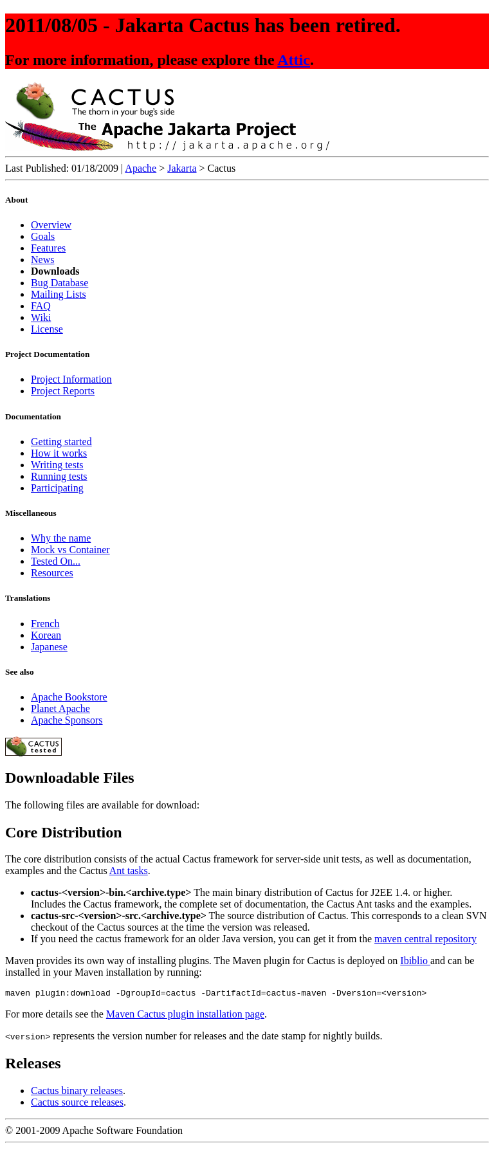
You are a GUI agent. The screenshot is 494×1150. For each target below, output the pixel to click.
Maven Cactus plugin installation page (185, 1015)
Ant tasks (128, 870)
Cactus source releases (77, 1104)
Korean (46, 635)
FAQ (41, 305)
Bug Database (59, 282)
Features (48, 247)
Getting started (61, 441)
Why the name (61, 538)
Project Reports (63, 390)
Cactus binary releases (77, 1092)
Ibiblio (415, 960)
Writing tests (57, 464)
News (42, 259)
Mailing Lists (58, 294)
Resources (52, 572)
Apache (140, 168)
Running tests (59, 476)
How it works (59, 453)
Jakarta (181, 168)
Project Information (71, 379)
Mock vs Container (70, 549)
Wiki (41, 317)
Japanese (49, 646)
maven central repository (425, 938)
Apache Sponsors (67, 720)
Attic (293, 59)
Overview (51, 224)
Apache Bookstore (69, 696)
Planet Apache (60, 708)
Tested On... (55, 561)
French (45, 623)
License (47, 329)
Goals (43, 236)
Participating (57, 487)
